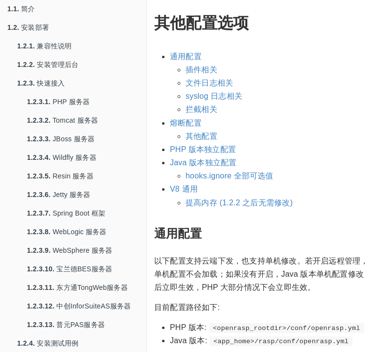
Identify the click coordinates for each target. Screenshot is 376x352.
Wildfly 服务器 (61, 157)
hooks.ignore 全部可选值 (230, 176)
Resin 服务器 (60, 176)
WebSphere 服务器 (70, 250)
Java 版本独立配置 (203, 162)
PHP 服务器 (58, 102)
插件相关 (201, 70)
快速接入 (41, 83)
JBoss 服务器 (60, 139)
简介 (21, 9)
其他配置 (201, 136)
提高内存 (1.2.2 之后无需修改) (239, 202)
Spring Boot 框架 (66, 213)
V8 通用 (184, 189)
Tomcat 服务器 (62, 120)
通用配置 (186, 56)
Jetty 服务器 (59, 194)
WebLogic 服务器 (67, 232)
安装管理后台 (48, 64)
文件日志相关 (209, 83)
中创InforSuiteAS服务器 (79, 306)
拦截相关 (201, 109)
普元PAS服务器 (66, 325)
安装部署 (28, 27)
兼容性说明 (44, 46)
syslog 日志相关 (214, 96)
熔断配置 (186, 123)
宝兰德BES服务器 (69, 269)
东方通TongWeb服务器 (77, 287)
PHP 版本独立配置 (203, 149)
